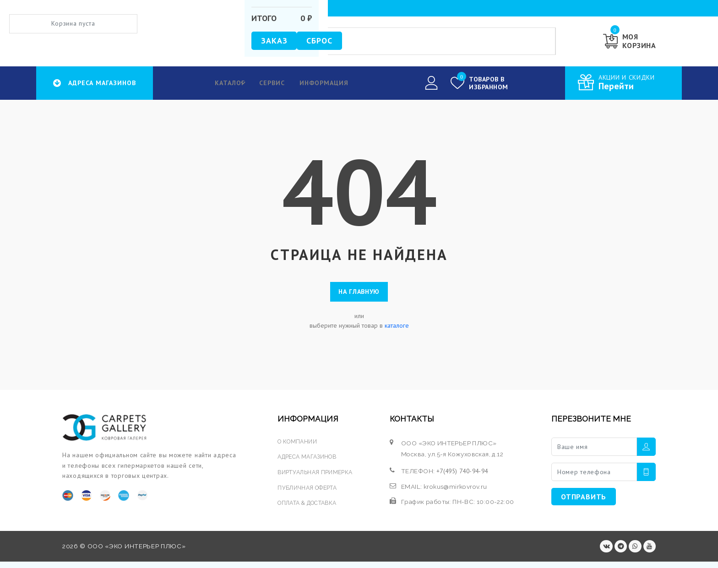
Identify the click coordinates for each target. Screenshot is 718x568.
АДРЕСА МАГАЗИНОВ (309, 460)
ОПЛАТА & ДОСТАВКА (309, 506)
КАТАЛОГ (228, 83)
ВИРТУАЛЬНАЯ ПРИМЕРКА (316, 475)
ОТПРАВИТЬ (583, 500)
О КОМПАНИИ (297, 445)
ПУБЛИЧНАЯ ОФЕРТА (308, 491)
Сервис (267, 83)
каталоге (397, 329)
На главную (359, 294)
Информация (321, 83)
